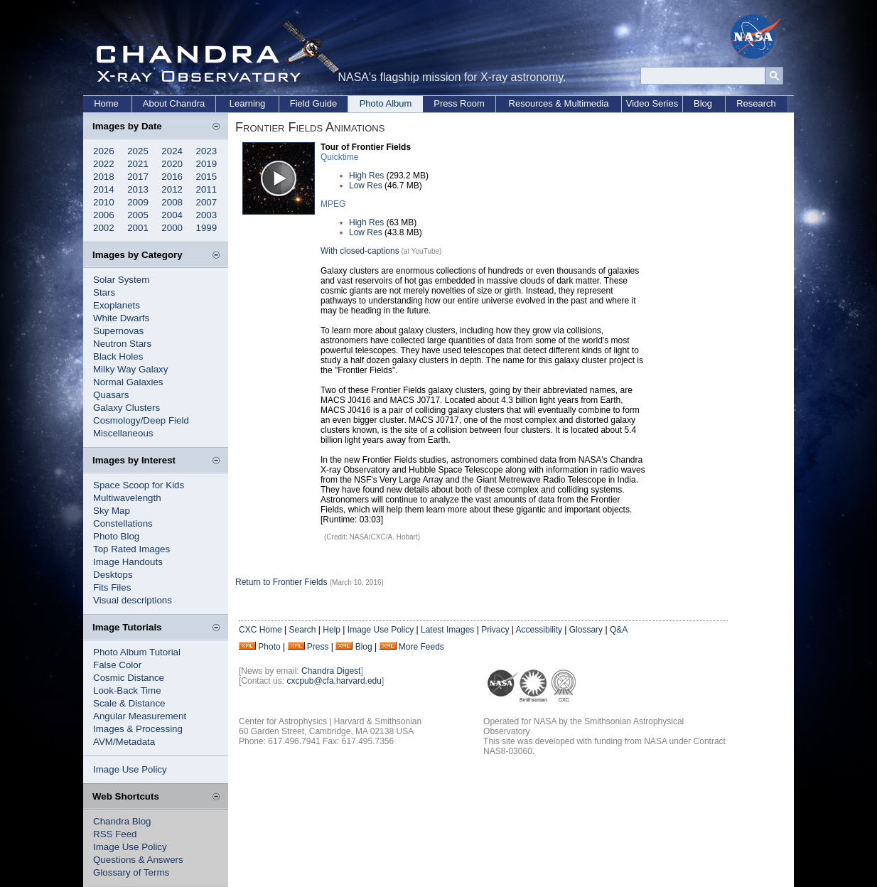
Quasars (111, 394)
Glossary (586, 630)
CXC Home (260, 630)
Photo (269, 647)
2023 (206, 151)
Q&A (619, 630)
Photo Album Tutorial (137, 652)
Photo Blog (116, 536)
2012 (172, 189)
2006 (103, 215)
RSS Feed (115, 834)
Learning (248, 103)
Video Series (652, 103)
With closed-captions (360, 251)
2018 (103, 176)
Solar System (121, 279)
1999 (206, 227)
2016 (172, 176)
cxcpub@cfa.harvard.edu (334, 681)
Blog (703, 103)
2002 (103, 227)
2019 (206, 163)
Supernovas (118, 331)
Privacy (495, 630)
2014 (103, 189)
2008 (172, 202)
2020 (172, 163)
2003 (206, 215)
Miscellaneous (123, 433)
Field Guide (313, 103)
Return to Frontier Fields (281, 582)
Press (318, 647)
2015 (206, 176)
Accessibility (539, 630)
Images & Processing (138, 729)
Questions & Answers (138, 859)
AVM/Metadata (124, 741)
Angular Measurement (139, 716)
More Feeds (421, 647)
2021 (138, 163)
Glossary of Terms (131, 872)
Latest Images (447, 630)
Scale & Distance (129, 703)
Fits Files (112, 587)
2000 (172, 227)
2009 (138, 202)
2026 (103, 151)
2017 (138, 176)
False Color (117, 665)
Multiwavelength (127, 498)
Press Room (459, 103)
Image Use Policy (130, 769)
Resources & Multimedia (559, 103)
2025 (138, 151)
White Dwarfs (121, 318)
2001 (138, 227)
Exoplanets (116, 305)
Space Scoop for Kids (138, 485)
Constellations (123, 523)
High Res (366, 176)
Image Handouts (128, 562)
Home (106, 103)
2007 (206, 202)
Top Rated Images (131, 549)
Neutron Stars (122, 343)
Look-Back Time (127, 690)
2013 (138, 189)
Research (756, 103)
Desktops (113, 574)
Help (331, 630)
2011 (206, 189)
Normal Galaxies (128, 382)
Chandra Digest (330, 671)
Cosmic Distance (128, 677)
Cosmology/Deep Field (141, 420)
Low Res (365, 185)
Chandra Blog (122, 821)
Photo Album (386, 103)
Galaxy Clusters (126, 407)
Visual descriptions (132, 600)
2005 (138, 215)
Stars (104, 292)
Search (302, 630)
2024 (172, 151)
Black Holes (118, 356)
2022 (103, 163)
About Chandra (174, 103)
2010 (103, 202)
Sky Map (111, 510)
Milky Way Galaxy (130, 369)
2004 (172, 215)
